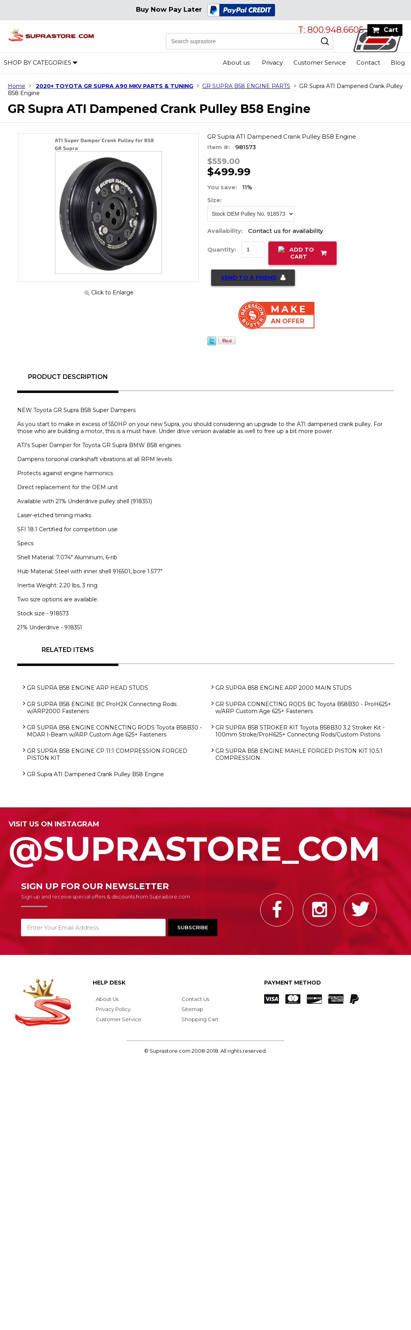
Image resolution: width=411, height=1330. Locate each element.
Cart (391, 29)
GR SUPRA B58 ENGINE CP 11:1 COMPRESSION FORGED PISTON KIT (107, 754)
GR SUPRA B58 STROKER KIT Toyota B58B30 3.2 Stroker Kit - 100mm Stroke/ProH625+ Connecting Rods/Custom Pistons (300, 731)
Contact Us (195, 999)
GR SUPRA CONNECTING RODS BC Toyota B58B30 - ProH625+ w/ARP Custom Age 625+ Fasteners (303, 708)
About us (236, 62)
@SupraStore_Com (205, 844)
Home (16, 86)
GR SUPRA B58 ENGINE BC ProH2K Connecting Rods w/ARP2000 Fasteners (101, 708)
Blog (398, 62)
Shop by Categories (37, 62)
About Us (107, 999)
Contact (368, 62)
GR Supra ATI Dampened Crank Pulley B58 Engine (95, 774)
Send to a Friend (249, 277)
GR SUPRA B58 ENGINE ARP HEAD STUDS (87, 687)
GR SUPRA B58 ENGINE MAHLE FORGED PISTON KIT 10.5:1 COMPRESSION (299, 754)
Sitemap (192, 1009)
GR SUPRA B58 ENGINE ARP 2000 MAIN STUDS (283, 687)
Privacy (272, 62)
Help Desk (109, 982)
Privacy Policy (113, 1009)
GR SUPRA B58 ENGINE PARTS (246, 86)
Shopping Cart (200, 1019)
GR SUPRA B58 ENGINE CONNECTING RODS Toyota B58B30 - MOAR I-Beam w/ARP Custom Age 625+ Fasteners (114, 731)
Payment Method (292, 982)
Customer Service (319, 62)
